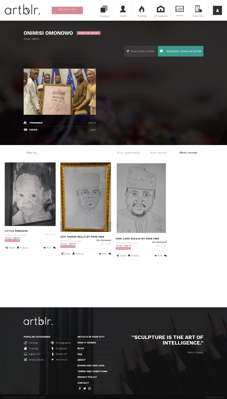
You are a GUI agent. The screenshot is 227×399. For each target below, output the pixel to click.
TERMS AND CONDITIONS (92, 371)
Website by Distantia (215, 397)
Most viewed (158, 152)
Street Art (59, 354)
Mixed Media (33, 359)
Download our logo (90, 365)
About (81, 359)
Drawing (31, 348)
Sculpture (59, 348)
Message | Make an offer (180, 51)
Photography (60, 342)
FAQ (79, 354)
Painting (31, 342)
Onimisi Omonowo (15, 235)
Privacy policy (87, 377)
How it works (86, 342)
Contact (83, 382)
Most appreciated (128, 152)
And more (59, 359)
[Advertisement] (113, 284)
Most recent (188, 152)
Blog (80, 348)
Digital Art (32, 353)
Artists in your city (91, 336)
